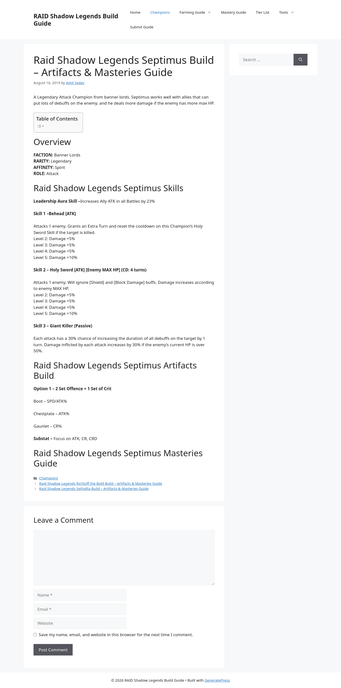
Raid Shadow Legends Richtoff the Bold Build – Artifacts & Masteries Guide (100, 483)
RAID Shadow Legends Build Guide (76, 19)
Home (135, 12)
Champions (160, 12)
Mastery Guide (233, 12)
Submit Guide (142, 26)
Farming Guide (198, 12)
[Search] (300, 60)
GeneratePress (217, 680)
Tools (289, 12)
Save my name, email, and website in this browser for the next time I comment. (116, 634)
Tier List (262, 12)
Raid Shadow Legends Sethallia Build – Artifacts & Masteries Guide (93, 488)
